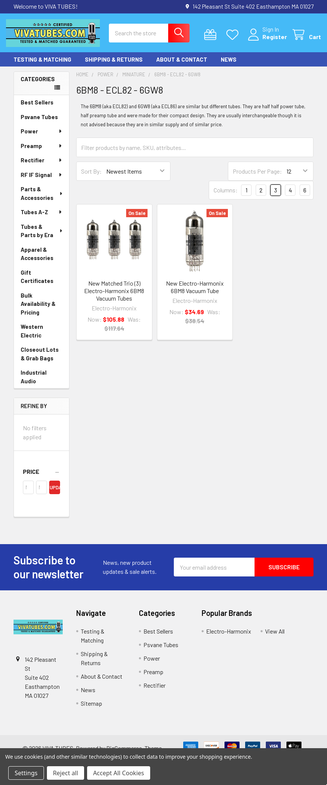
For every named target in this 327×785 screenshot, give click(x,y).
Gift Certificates (37, 282)
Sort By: (91, 176)
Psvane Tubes (39, 122)
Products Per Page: (257, 176)
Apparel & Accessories (37, 259)
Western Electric (32, 336)
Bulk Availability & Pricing (38, 309)
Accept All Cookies (118, 773)
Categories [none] (38, 84)
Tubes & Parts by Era (42, 236)
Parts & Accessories (42, 199)
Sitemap (91, 708)
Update (55, 493)
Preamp (42, 151)
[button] (41, 477)
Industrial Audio (34, 382)
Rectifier (42, 165)
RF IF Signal (42, 180)
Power (42, 136)
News (229, 65)
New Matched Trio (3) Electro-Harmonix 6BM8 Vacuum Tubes (114, 296)
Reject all (65, 773)
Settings (26, 773)
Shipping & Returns (114, 65)
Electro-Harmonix (228, 636)
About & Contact (181, 65)
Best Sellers (37, 107)
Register (267, 40)
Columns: (226, 195)
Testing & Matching (42, 65)
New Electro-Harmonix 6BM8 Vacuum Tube (195, 292)
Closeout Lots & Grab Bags (40, 359)
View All (275, 636)
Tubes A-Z (42, 217)
